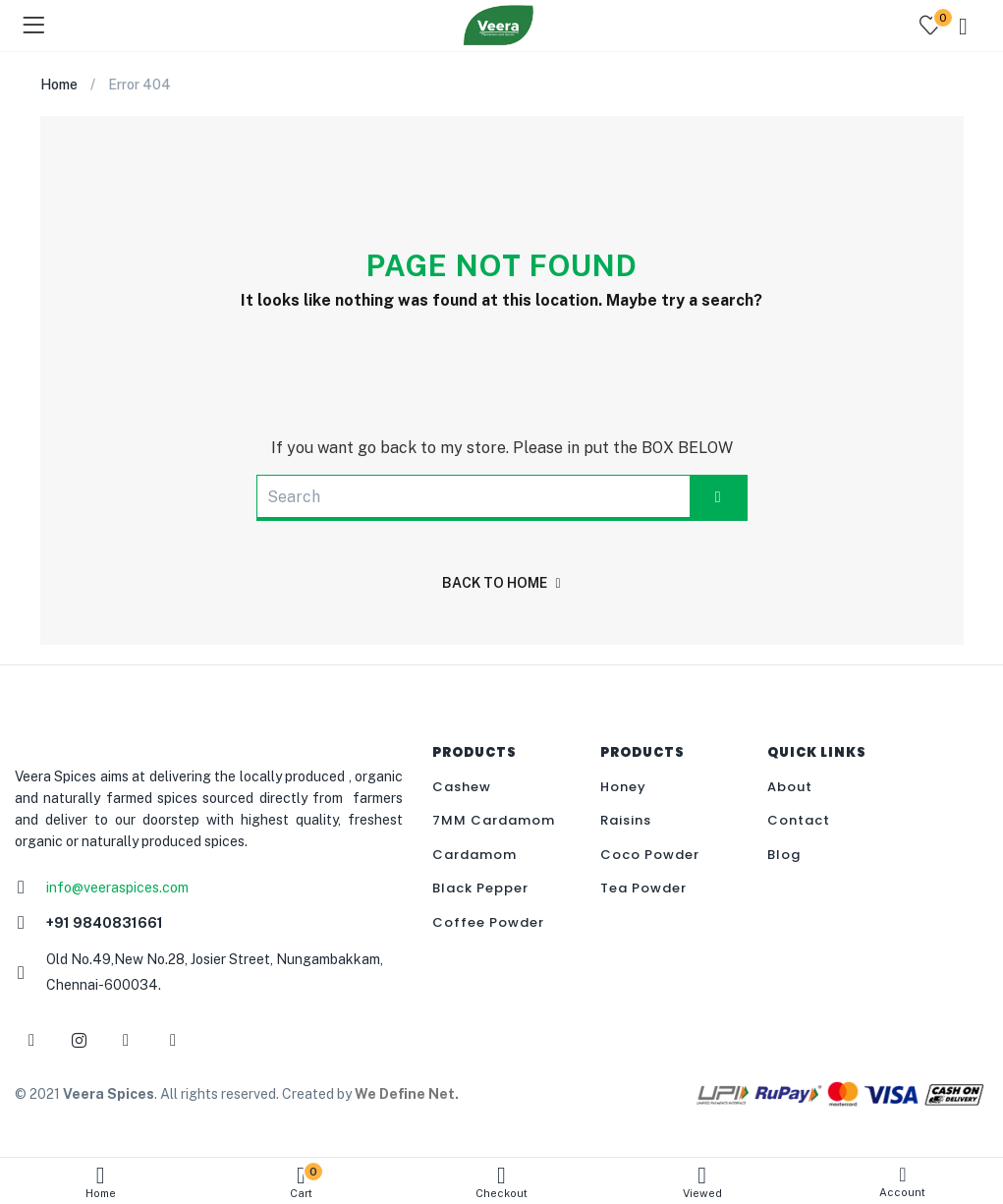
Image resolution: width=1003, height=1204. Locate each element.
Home (100, 1182)
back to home (501, 583)
